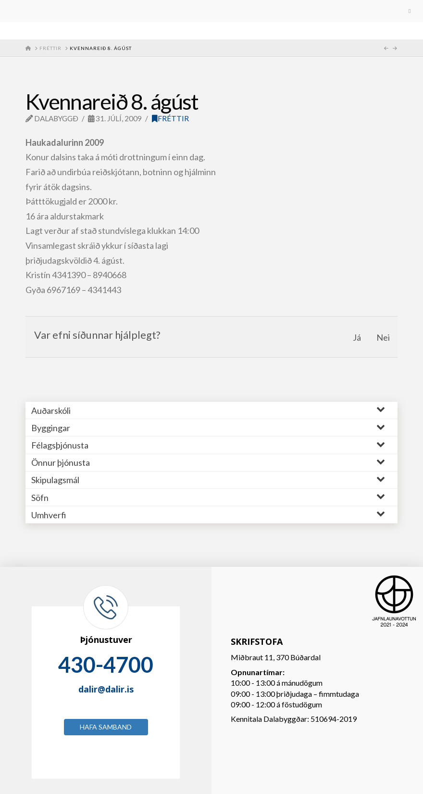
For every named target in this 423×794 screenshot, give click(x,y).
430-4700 (105, 665)
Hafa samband (106, 727)
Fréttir (170, 118)
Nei (383, 337)
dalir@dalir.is (106, 689)
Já (357, 337)
